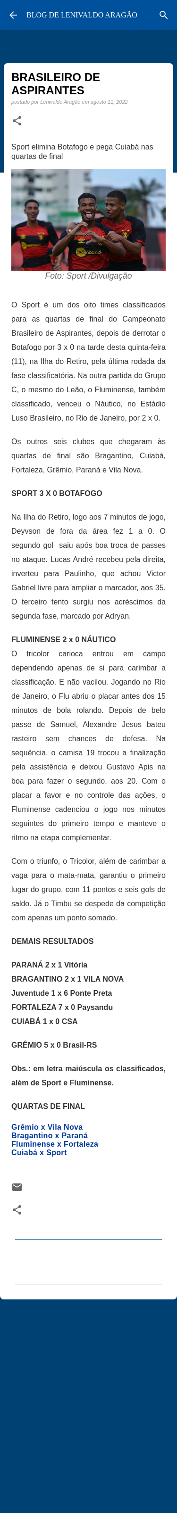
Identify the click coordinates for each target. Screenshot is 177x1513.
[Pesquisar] (163, 15)
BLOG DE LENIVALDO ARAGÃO (81, 15)
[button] (17, 121)
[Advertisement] (88, 1402)
